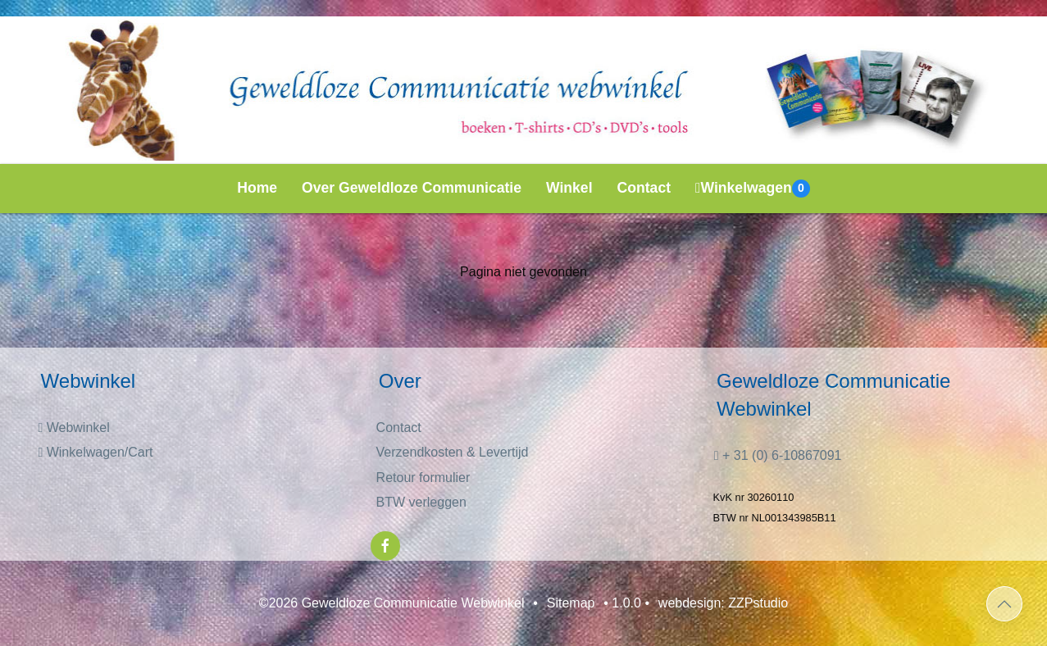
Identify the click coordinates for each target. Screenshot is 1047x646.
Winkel (569, 188)
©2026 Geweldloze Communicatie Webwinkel (392, 603)
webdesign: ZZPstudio (723, 603)
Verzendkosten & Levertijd (452, 452)
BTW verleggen (421, 502)
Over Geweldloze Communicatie (411, 188)
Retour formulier (423, 477)
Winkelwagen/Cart (95, 452)
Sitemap (571, 603)
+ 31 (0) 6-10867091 (778, 455)
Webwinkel (73, 427)
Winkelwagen (752, 189)
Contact (644, 188)
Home (257, 188)
